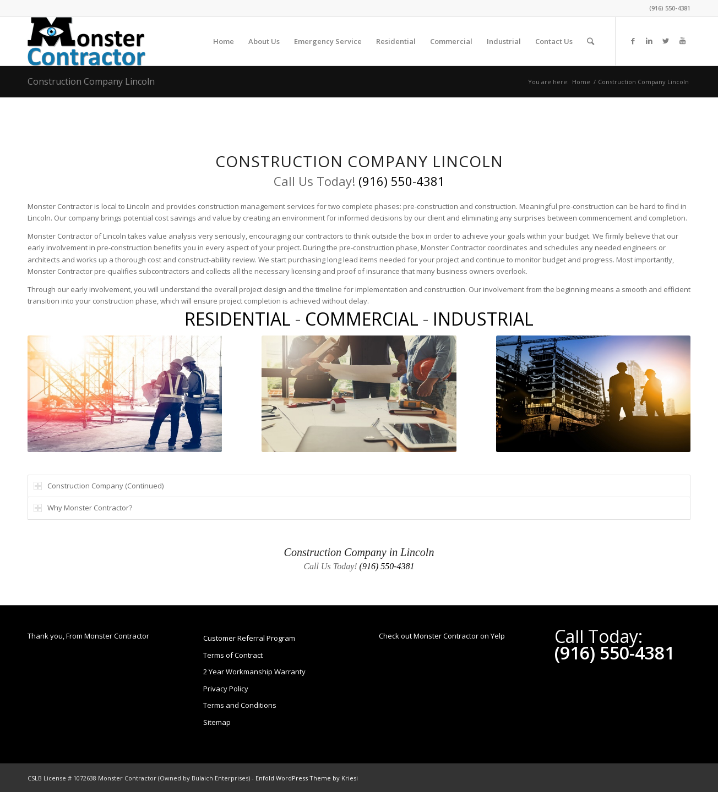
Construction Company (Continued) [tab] (99, 486)
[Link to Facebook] (632, 40)
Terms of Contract (233, 655)
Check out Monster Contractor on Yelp (442, 636)
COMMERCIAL (361, 319)
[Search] (590, 41)
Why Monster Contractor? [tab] (83, 508)
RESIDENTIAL (237, 319)
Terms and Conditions (239, 705)
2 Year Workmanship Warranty (254, 671)
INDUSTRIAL (483, 319)
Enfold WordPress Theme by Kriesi (306, 778)
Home (581, 82)
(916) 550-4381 (669, 8)
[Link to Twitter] (665, 40)
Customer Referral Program (249, 638)
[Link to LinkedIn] (649, 40)
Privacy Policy (225, 689)
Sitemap (217, 722)
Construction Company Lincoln (91, 81)
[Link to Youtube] (682, 40)
